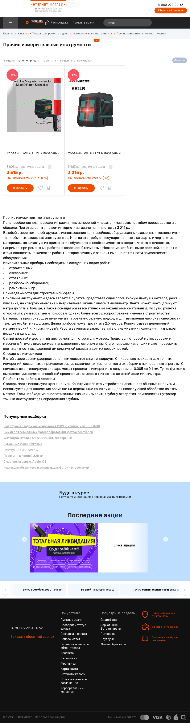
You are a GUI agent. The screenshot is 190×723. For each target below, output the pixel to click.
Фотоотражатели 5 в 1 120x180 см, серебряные (38, 438)
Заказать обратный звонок (32, 637)
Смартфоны (108, 620)
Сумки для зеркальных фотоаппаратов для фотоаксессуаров (48, 432)
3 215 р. (76, 172)
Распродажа (59, 22)
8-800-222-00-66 (170, 5)
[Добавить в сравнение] (48, 188)
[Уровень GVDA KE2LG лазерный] (34, 105)
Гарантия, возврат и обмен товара (75, 646)
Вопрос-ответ (70, 639)
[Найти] (147, 23)
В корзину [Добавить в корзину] (20, 188)
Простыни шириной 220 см (23, 456)
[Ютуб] (29, 656)
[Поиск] (127, 22)
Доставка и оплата (74, 634)
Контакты (67, 653)
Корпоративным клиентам (72, 690)
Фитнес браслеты (113, 644)
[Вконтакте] (14, 656)
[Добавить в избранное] (40, 188)
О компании (69, 658)
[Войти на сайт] (175, 22)
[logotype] (13, 8)
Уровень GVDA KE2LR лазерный (94, 153)
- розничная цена (25, 167)
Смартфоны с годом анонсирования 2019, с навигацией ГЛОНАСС (52, 426)
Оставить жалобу (73, 674)
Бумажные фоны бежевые (23, 444)
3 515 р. (15, 172)
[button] (24, 539)
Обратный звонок (170, 10)
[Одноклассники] (21, 656)
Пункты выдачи (84, 22)
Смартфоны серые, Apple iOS (25, 462)
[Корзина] (183, 23)
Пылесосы (107, 634)
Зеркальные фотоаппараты (110, 626)
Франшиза (68, 663)
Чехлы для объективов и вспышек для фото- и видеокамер (46, 467)
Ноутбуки (107, 639)
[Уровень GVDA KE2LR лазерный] (95, 105)
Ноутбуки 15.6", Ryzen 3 (21, 450)
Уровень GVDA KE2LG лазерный (33, 153)
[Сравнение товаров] (159, 23)
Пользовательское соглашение (74, 681)
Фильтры (179, 60)
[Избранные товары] (167, 23)
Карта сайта (69, 669)
